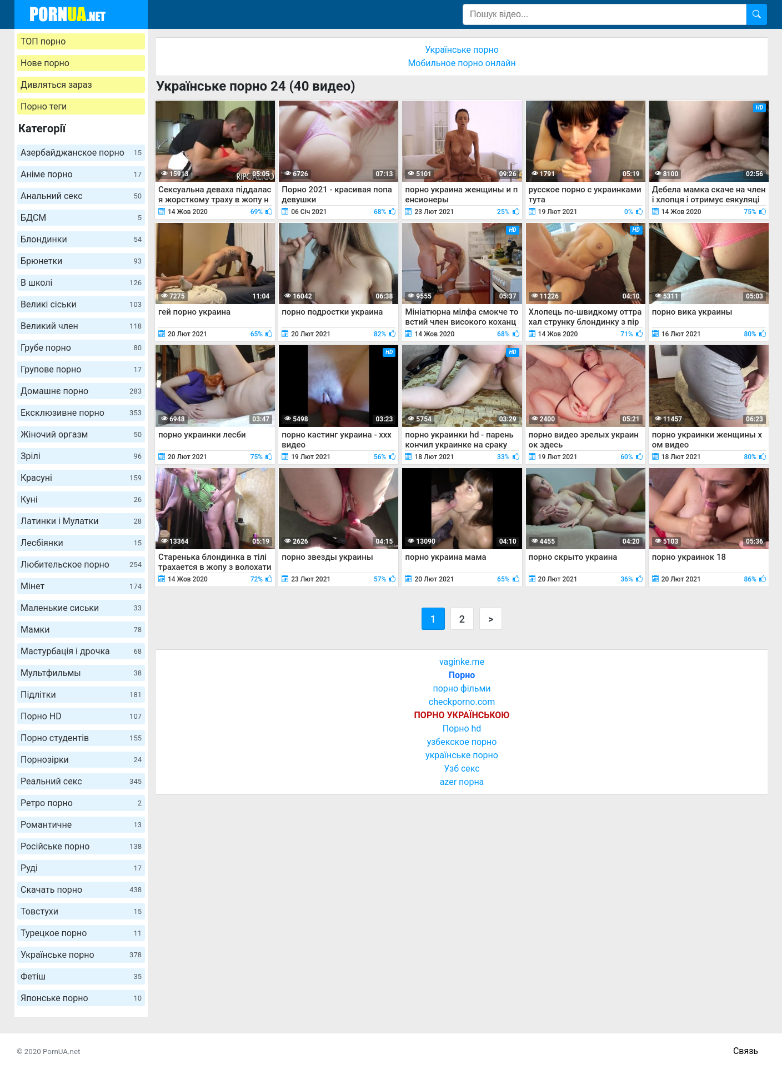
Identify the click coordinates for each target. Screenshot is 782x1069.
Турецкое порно (81, 933)
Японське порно (81, 998)
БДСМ (81, 217)
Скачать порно (81, 889)
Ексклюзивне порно (81, 412)
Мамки (81, 629)
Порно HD (81, 716)
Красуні (81, 478)
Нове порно (45, 63)
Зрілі (81, 456)
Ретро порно (81, 803)
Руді (81, 868)
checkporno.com (462, 702)
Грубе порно (81, 347)
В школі (81, 282)
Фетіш (81, 976)
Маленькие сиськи (81, 608)
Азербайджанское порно (81, 152)
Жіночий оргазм (81, 434)
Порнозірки (81, 759)
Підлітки (81, 694)
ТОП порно (43, 41)
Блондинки (81, 239)
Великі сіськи (81, 304)
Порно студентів (81, 738)
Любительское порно (81, 564)
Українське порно (81, 954)
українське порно (461, 755)
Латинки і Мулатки (81, 521)
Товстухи (81, 911)
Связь (745, 1051)
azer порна (462, 782)
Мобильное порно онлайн (461, 63)
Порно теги (44, 106)
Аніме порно (81, 174)
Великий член (81, 326)
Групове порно (81, 369)
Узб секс (461, 768)
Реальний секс (81, 781)
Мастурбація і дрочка (81, 651)
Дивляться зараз (56, 84)
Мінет (81, 586)
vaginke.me (461, 662)
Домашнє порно (81, 391)
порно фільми (461, 688)
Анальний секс (81, 196)
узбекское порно (462, 742)
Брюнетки (81, 261)
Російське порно (81, 846)
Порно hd (462, 728)
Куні (81, 499)
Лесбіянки (81, 543)
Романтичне (81, 824)
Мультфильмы (81, 673)
